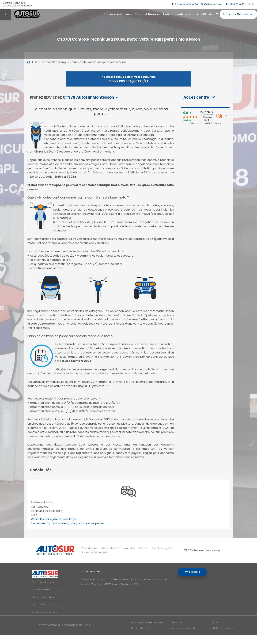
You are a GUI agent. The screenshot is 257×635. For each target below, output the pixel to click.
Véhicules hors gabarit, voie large (53, 519)
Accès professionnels (94, 552)
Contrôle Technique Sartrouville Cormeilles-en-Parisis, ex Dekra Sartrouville (124, 579)
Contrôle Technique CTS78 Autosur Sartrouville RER (109, 584)
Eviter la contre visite (178, 14)
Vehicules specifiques (44, 612)
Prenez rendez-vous (118, 14)
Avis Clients (204, 14)
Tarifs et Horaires (147, 14)
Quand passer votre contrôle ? (100, 548)
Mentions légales (162, 548)
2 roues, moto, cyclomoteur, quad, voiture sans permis (68, 523)
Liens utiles (128, 548)
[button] (199, 97)
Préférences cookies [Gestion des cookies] (223, 628)
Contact (143, 548)
